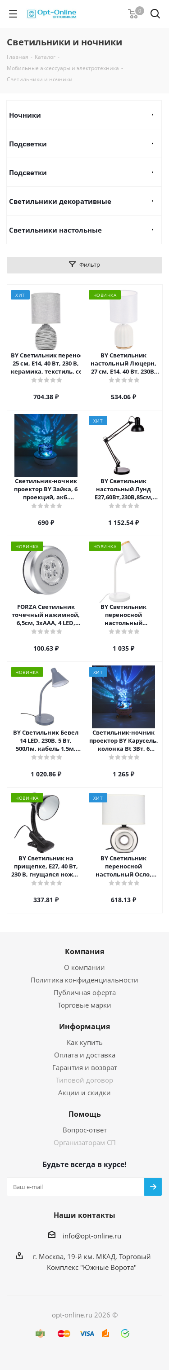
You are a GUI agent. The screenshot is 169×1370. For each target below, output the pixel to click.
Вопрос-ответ (85, 1129)
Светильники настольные (55, 229)
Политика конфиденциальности (84, 979)
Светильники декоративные (60, 201)
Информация (84, 1026)
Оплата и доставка (84, 1054)
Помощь (85, 1114)
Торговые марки (84, 1004)
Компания (84, 951)
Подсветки (28, 143)
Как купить (85, 1042)
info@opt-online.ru (92, 1235)
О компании (84, 967)
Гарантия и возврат (84, 1067)
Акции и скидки (84, 1092)
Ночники (25, 114)
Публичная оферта (85, 992)
